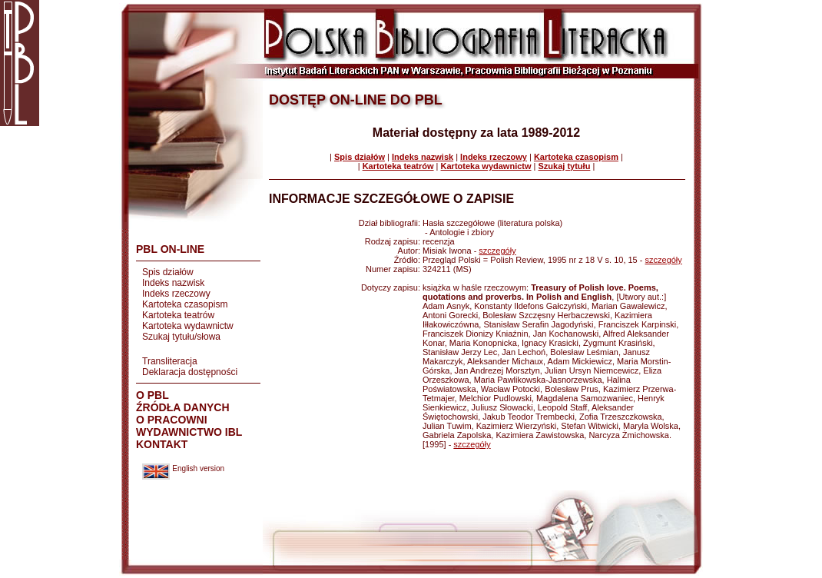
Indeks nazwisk (173, 282)
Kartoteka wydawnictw (188, 326)
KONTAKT (161, 444)
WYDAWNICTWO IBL (189, 432)
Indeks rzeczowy (176, 293)
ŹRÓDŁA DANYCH (183, 407)
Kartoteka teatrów (178, 315)
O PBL (152, 395)
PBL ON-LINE (170, 249)
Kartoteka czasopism (184, 304)
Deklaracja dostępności (189, 372)
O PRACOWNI (171, 420)
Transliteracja (169, 361)
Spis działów (168, 272)
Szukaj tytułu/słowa (181, 336)
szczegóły (497, 250)
